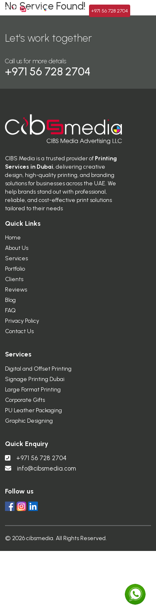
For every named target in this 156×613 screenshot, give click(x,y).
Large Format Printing (33, 397)
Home (13, 245)
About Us (16, 255)
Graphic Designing (29, 428)
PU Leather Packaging (33, 417)
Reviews (16, 297)
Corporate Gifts (25, 407)
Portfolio (15, 276)
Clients (14, 287)
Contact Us (19, 339)
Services (16, 266)
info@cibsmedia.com (46, 476)
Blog (10, 307)
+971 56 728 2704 (36, 465)
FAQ (10, 318)
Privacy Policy (22, 328)
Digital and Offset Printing (38, 376)
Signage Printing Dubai (34, 386)
